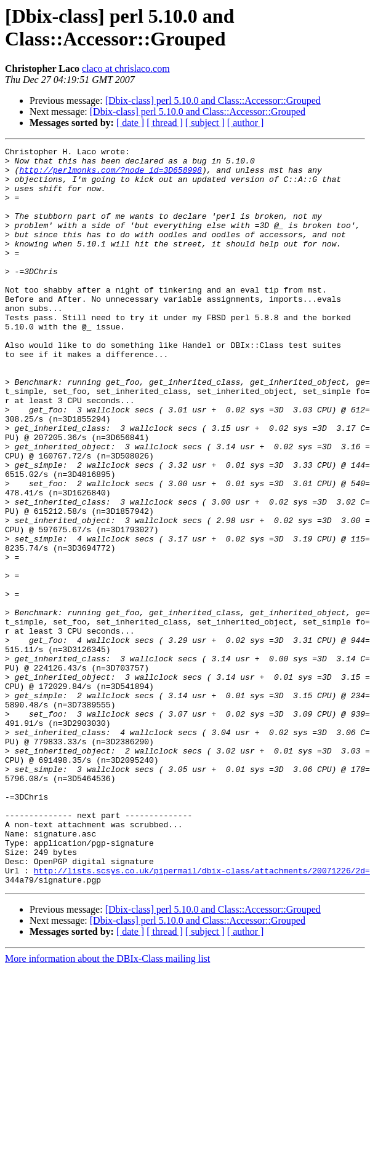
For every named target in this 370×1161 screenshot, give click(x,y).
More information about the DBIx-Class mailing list (107, 1106)
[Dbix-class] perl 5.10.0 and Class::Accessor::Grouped (213, 100)
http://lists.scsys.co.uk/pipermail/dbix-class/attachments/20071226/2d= (202, 1015)
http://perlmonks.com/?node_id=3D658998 (110, 175)
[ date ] (130, 122)
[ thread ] (165, 122)
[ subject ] (205, 122)
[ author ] (245, 122)
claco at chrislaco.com (126, 68)
